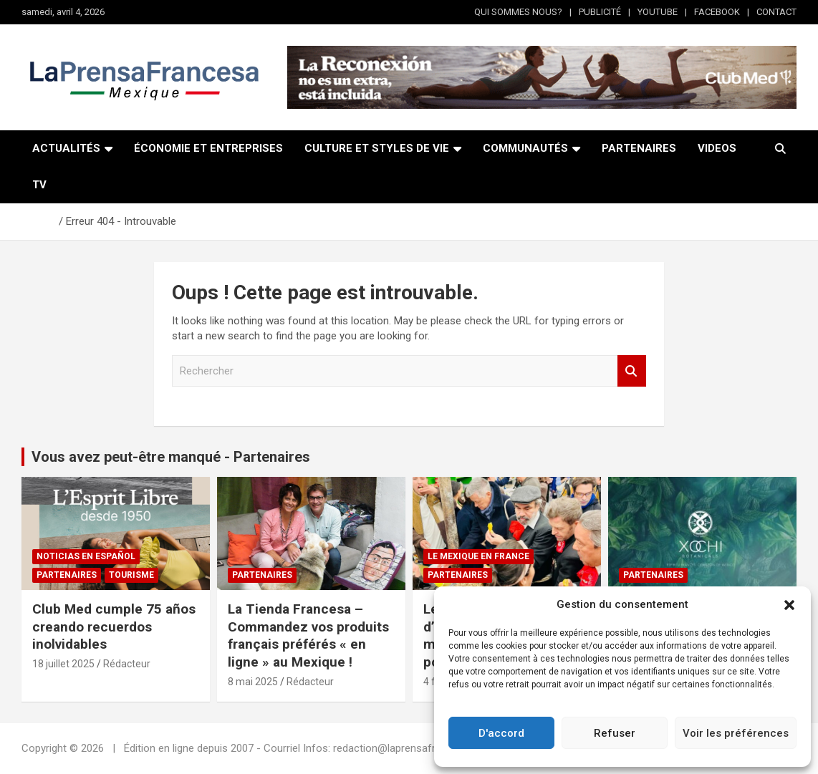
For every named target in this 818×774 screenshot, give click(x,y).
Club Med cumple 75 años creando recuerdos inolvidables (114, 626)
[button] (789, 605)
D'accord (501, 733)
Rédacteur (126, 663)
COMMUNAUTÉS (525, 148)
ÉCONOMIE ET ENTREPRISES (208, 148)
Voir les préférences (736, 733)
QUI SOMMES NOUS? (518, 11)
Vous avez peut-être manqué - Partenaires (171, 456)
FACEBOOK (717, 11)
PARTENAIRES (639, 148)
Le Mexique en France (478, 556)
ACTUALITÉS (66, 148)
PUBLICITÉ (600, 11)
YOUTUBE (657, 11)
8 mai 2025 (253, 681)
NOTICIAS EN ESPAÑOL (86, 556)
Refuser (614, 733)
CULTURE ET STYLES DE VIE (376, 148)
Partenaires (67, 575)
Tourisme (131, 575)
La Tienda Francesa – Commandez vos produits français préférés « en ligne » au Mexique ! (308, 635)
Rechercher (631, 371)
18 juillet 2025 (63, 663)
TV (39, 184)
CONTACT (776, 11)
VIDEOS (717, 148)
